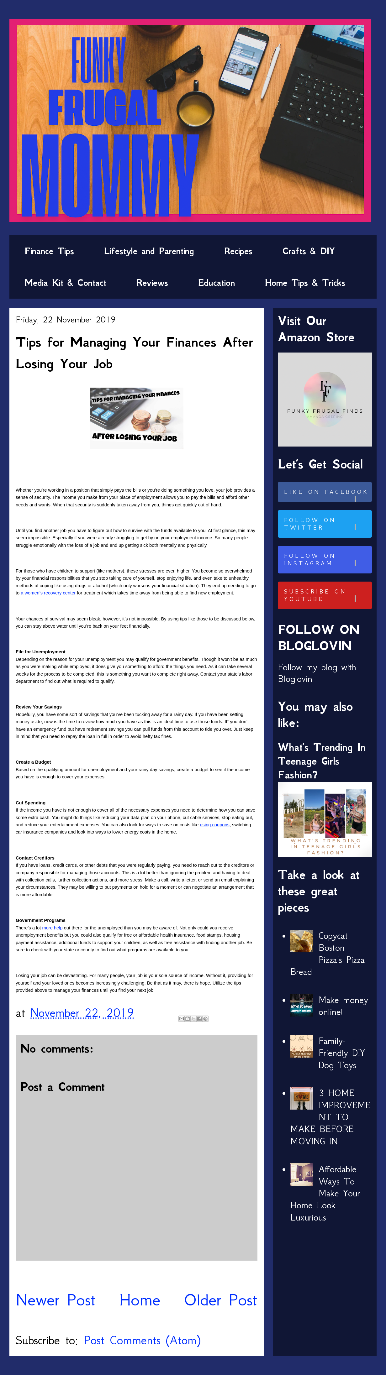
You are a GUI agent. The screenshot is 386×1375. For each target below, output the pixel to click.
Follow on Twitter (327, 524)
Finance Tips (49, 251)
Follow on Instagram (327, 559)
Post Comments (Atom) (142, 1340)
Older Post (220, 1299)
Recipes (238, 251)
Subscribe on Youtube (327, 595)
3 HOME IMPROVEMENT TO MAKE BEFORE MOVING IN (330, 1117)
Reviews (152, 282)
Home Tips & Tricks (305, 282)
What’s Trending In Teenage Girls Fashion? (322, 761)
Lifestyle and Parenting (149, 251)
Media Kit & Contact (65, 282)
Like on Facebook (327, 495)
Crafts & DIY (309, 251)
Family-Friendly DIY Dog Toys (342, 1053)
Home (140, 1299)
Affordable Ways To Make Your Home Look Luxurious (325, 1193)
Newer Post (56, 1299)
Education (216, 282)
